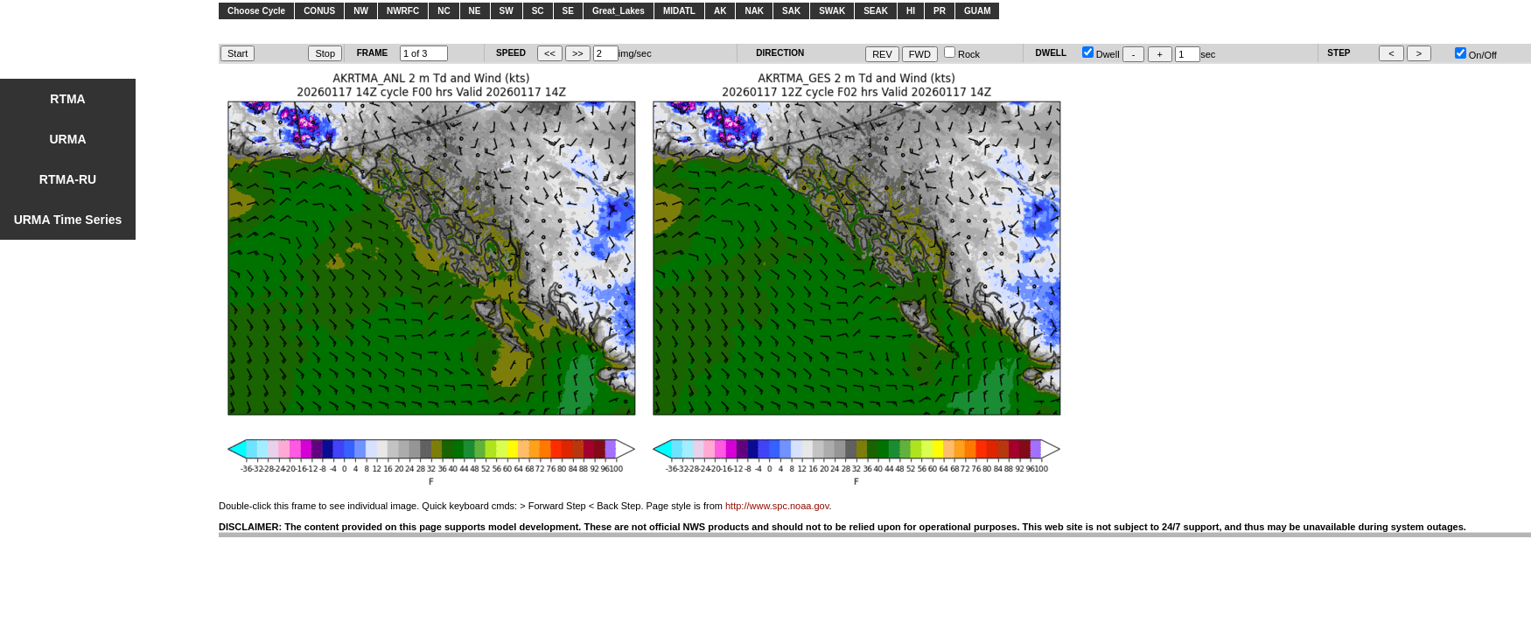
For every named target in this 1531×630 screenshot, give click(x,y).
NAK (754, 11)
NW (360, 11)
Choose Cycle (256, 11)
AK (720, 11)
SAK (791, 11)
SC (538, 11)
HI (910, 11)
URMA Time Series (68, 220)
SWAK (832, 11)
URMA (68, 139)
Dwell (1101, 54)
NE (475, 11)
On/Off (1476, 55)
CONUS (319, 11)
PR (939, 11)
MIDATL (679, 11)
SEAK (875, 11)
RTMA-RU (67, 179)
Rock (962, 54)
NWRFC (403, 11)
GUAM (977, 11)
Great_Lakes (618, 11)
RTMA (67, 99)
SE (568, 11)
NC (443, 11)
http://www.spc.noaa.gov (776, 505)
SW (507, 11)
